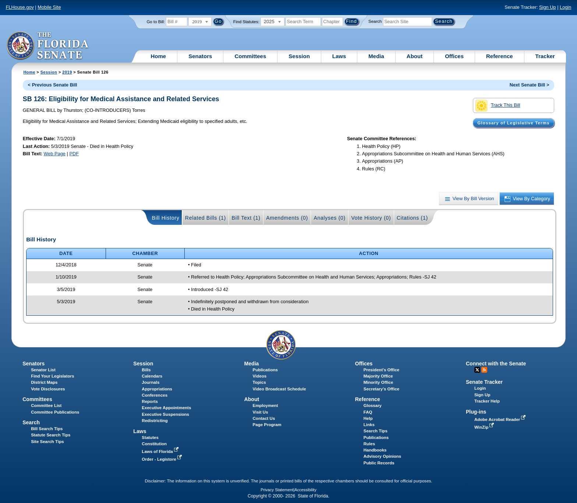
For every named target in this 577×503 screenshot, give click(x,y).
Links (369, 424)
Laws (339, 56)
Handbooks (375, 450)
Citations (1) (412, 218)
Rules (369, 444)
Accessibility (305, 490)
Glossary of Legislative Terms (513, 123)
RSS (484, 370)
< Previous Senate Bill (52, 85)
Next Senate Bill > (529, 85)
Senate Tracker (484, 382)
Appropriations (157, 389)
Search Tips (375, 431)
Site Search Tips (47, 441)
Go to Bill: (155, 22)
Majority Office (378, 376)
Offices (454, 56)
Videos (260, 376)
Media (376, 56)
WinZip (484, 427)
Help (368, 418)
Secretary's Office (381, 389)
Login (565, 7)
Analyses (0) (330, 218)
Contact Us (264, 418)
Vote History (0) (371, 218)
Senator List (43, 370)
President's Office (381, 370)
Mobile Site (49, 7)
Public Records (379, 463)
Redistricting (154, 420)
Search (375, 21)
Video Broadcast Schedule (279, 389)
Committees (250, 56)
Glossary (373, 405)
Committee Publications (55, 412)
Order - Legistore (162, 459)
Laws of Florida (161, 451)
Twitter (477, 370)
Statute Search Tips (50, 435)
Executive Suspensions (165, 414)
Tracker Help (487, 401)
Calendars (152, 376)
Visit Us (260, 412)
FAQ (368, 412)
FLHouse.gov (20, 7)
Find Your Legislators (52, 376)
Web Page (54, 153)
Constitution (154, 444)
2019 (67, 72)
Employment (265, 405)
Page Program (267, 424)
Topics (259, 382)
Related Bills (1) (205, 218)
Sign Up (547, 7)
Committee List (46, 405)
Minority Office (378, 382)
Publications (265, 370)
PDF (74, 153)
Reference (499, 56)
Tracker (545, 56)
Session (299, 56)
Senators (200, 56)
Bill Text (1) (245, 218)
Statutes (150, 437)
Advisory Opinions (382, 456)
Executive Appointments (166, 407)
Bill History (166, 218)
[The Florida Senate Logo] (48, 46)
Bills (146, 370)
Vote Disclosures (48, 389)
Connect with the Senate (496, 363)
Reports (150, 401)
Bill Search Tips (47, 428)
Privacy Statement (277, 490)
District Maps (44, 382)
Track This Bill (497, 105)
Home (158, 56)
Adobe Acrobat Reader (500, 419)
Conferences (154, 395)
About (414, 56)
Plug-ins (476, 412)
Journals (150, 382)
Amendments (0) (287, 218)
